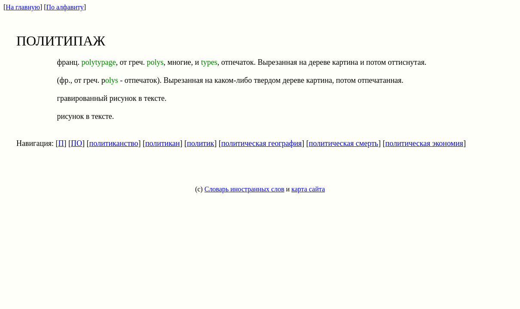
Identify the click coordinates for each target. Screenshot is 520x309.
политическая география (261, 143)
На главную (23, 7)
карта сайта (308, 189)
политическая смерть (343, 143)
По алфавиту (65, 7)
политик (200, 143)
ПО (76, 143)
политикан (162, 143)
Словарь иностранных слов (244, 189)
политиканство (113, 143)
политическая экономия (424, 143)
